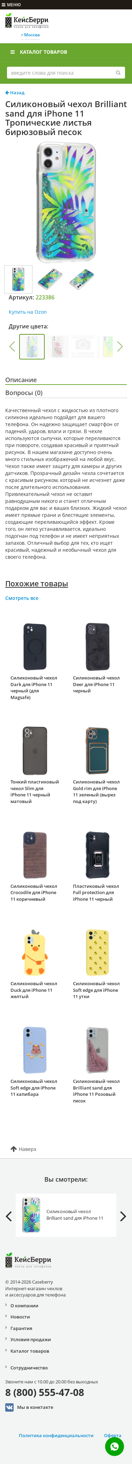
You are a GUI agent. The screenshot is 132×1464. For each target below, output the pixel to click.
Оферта (113, 1435)
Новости (20, 1317)
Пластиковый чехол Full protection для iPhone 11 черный (96, 892)
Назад (14, 92)
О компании (24, 1305)
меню (11, 5)
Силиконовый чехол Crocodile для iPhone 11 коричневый (33, 892)
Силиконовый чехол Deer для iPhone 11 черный (96, 684)
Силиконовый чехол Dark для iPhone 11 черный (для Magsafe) (33, 687)
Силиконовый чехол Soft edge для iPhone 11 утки (96, 989)
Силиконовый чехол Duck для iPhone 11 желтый (33, 989)
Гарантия (21, 1328)
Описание (21, 380)
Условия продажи (30, 1339)
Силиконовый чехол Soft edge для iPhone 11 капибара (33, 1087)
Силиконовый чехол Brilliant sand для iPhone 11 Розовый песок (96, 1091)
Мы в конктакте (29, 1407)
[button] (12, 346)
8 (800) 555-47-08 (44, 1392)
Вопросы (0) (24, 392)
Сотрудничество (29, 1368)
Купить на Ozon (28, 312)
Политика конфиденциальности (56, 1435)
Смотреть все (21, 598)
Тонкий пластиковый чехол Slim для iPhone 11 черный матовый (34, 791)
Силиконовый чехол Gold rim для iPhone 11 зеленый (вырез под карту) (96, 791)
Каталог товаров (38, 52)
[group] (32, 346)
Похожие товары (36, 583)
